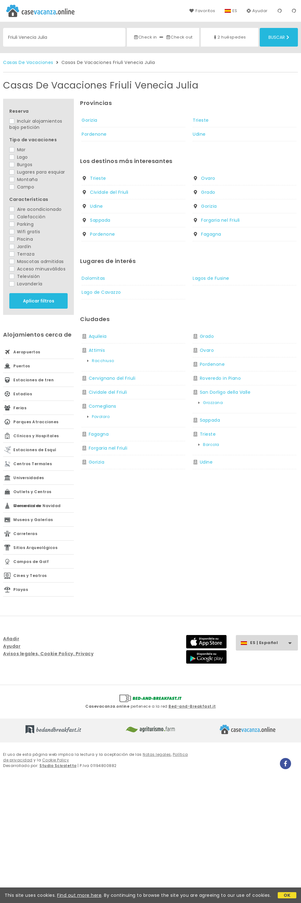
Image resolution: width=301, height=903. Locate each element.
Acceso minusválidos (37, 269)
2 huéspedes (229, 37)
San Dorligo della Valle (225, 392)
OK (287, 895)
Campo (21, 187)
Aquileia (98, 336)
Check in (145, 37)
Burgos (21, 164)
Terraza (21, 254)
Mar (17, 150)
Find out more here (79, 895)
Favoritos (202, 11)
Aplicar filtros (38, 301)
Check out (179, 37)
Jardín (20, 246)
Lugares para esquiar (37, 172)
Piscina (21, 239)
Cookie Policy (55, 760)
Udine (199, 134)
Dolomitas (93, 278)
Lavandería (26, 284)
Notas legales (157, 754)
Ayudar (257, 11)
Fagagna (211, 234)
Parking (21, 224)
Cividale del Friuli (109, 192)
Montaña (23, 179)
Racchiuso (103, 360)
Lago (18, 157)
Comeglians (102, 406)
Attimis (97, 350)
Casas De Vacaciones (28, 62)
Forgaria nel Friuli (220, 220)
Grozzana (213, 402)
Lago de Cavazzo (101, 292)
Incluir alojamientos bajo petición (35, 124)
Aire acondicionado (35, 209)
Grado (208, 192)
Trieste (201, 120)
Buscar (278, 37)
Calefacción (27, 217)
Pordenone (94, 134)
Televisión (24, 276)
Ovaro (208, 178)
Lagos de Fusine (211, 278)
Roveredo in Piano (220, 378)
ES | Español (274, 643)
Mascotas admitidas (36, 261)
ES (234, 11)
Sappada (100, 220)
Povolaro (101, 416)
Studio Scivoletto (58, 765)
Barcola (211, 444)
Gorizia (89, 120)
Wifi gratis (24, 232)
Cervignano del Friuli (112, 378)
